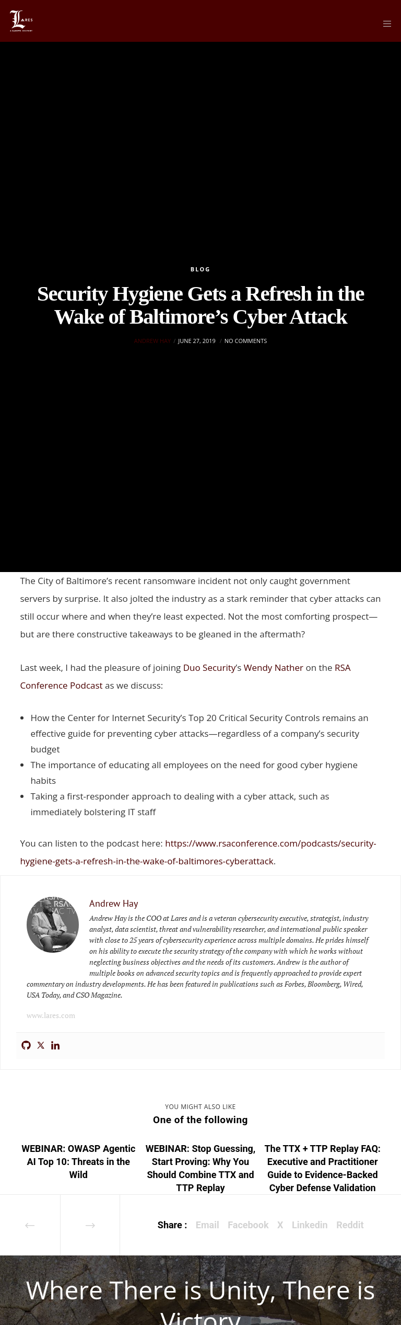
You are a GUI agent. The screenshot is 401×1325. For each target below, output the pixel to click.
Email (207, 1224)
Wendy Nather (273, 667)
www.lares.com (51, 1015)
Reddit (349, 1224)
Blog (200, 269)
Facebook (248, 1224)
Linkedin (310, 1224)
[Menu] (383, 23)
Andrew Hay (152, 341)
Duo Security (209, 667)
